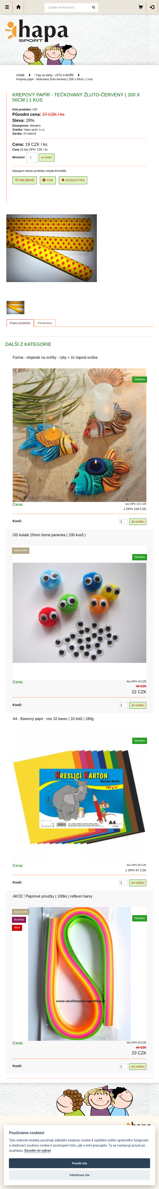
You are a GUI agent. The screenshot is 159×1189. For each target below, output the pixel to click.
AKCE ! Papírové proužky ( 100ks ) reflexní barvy (52, 896)
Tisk (47, 180)
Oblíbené (24, 180)
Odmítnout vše (79, 1175)
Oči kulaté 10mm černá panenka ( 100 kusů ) (49, 535)
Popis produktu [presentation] (20, 323)
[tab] (20, 323)
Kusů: (17, 521)
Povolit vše (79, 1163)
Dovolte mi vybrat (37, 1151)
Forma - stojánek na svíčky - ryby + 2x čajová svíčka (55, 357)
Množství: (18, 157)
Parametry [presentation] (45, 323)
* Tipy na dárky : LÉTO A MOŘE (54, 75)
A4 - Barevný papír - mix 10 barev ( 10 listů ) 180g (53, 719)
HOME (20, 75)
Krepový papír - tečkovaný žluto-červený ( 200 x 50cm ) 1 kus (54, 79)
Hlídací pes (73, 180)
